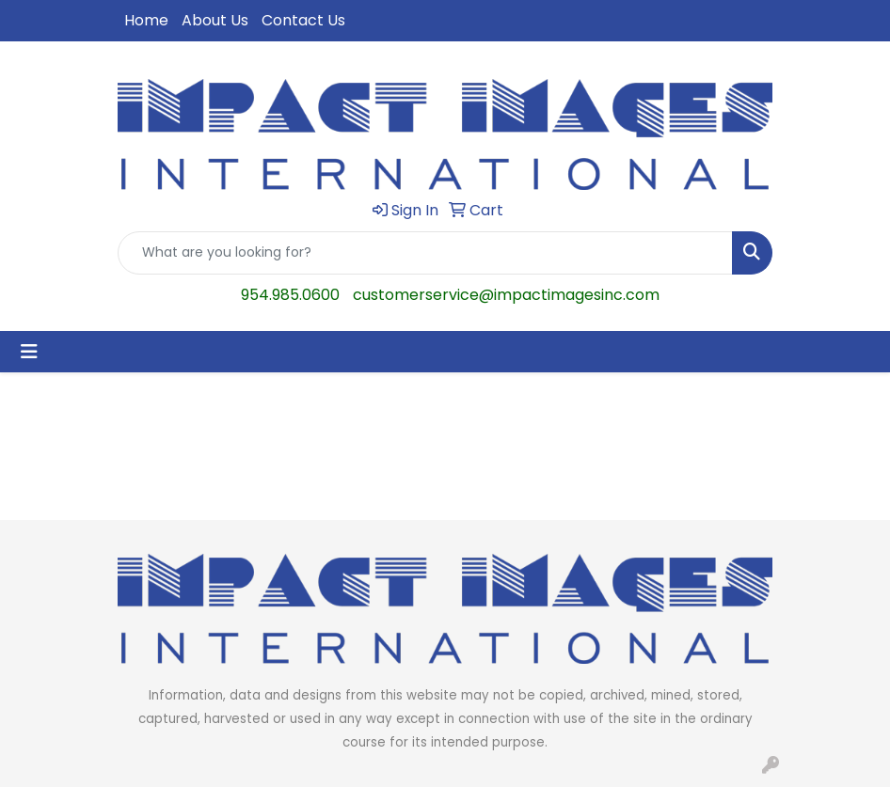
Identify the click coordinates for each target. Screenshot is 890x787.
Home (146, 20)
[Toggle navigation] (29, 351)
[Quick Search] (425, 253)
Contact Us (303, 20)
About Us (215, 20)
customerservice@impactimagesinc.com (506, 295)
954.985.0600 (290, 295)
